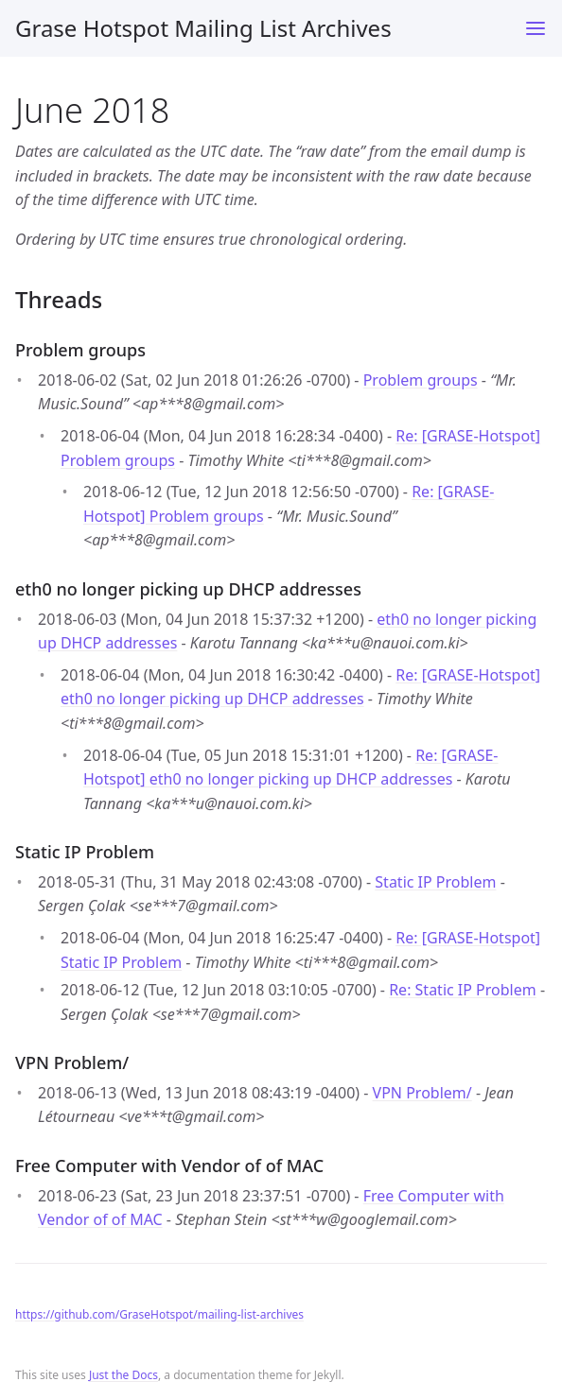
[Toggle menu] (535, 28)
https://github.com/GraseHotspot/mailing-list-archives (159, 1314)
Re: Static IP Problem (462, 989)
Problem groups (420, 380)
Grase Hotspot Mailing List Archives (203, 27)
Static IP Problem (435, 882)
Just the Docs (123, 1375)
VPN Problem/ (422, 1092)
